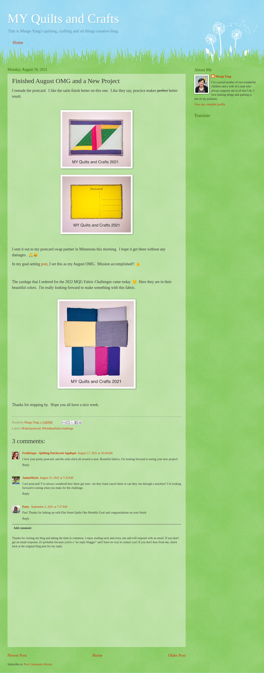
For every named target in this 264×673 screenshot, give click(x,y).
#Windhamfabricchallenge (57, 428)
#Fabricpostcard (31, 428)
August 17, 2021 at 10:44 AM (94, 453)
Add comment (22, 528)
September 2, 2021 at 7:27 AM (49, 506)
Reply (25, 465)
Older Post (177, 655)
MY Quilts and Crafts (63, 18)
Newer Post (17, 655)
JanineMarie (30, 477)
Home (18, 42)
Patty (26, 506)
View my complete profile (209, 104)
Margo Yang (223, 76)
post (44, 264)
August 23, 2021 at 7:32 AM (56, 477)
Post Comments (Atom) (38, 664)
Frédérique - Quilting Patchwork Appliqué (49, 453)
